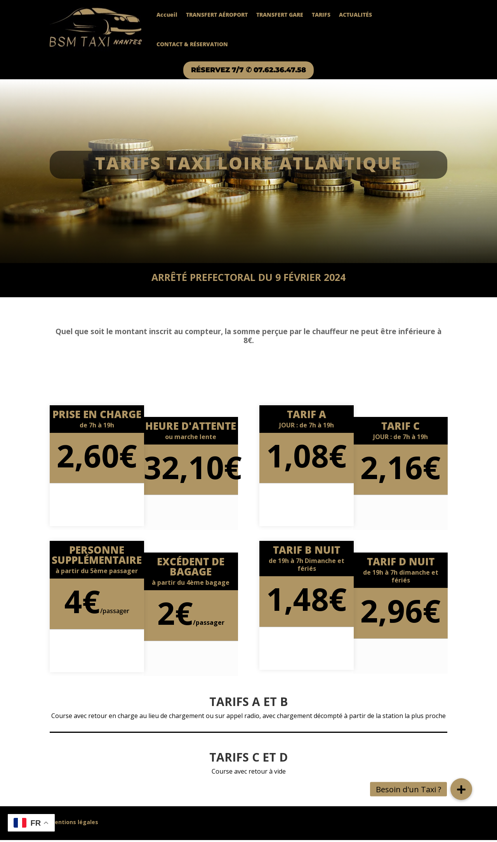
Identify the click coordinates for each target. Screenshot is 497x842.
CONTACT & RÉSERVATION (192, 44)
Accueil (166, 14)
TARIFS (321, 14)
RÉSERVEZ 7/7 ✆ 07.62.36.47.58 (248, 71)
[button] (461, 789)
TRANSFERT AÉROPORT (217, 14)
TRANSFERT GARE (279, 14)
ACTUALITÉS (355, 14)
